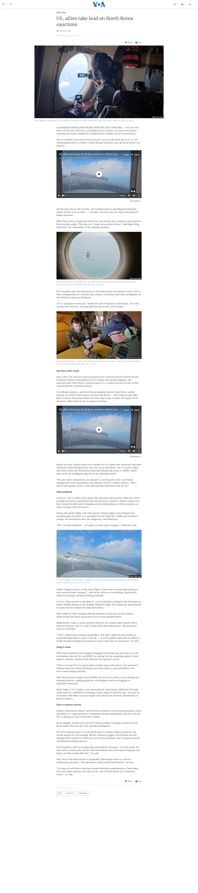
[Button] (128, 42)
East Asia (61, 13)
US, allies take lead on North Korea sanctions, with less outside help (92, 154)
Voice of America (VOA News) (74, 158)
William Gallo (65, 31)
